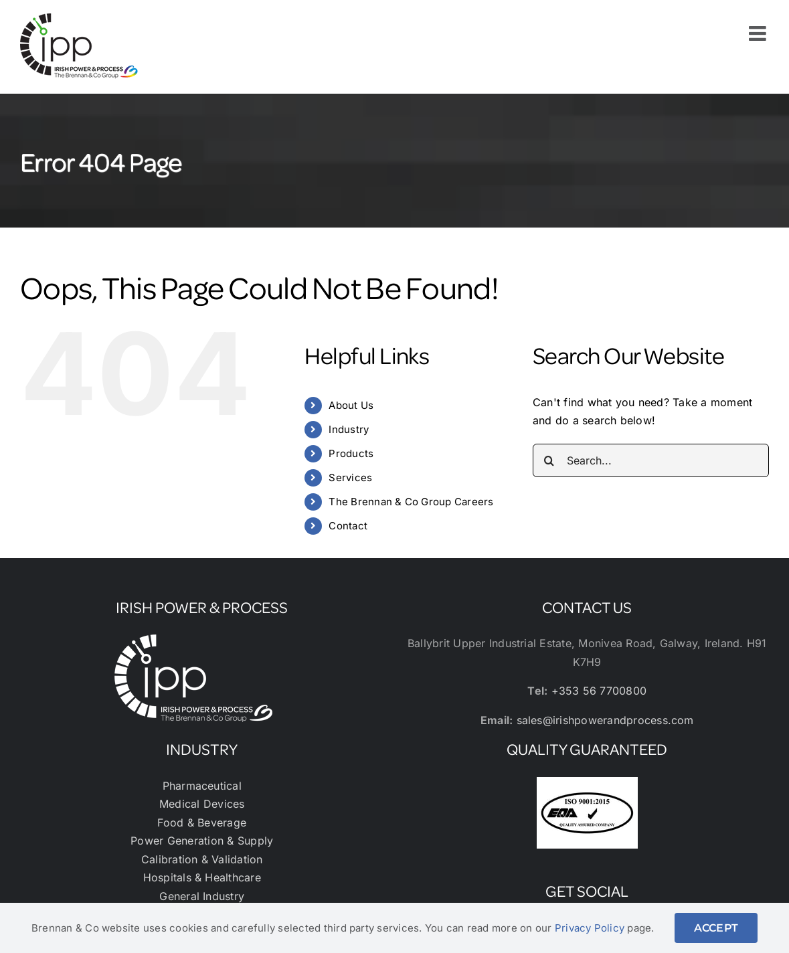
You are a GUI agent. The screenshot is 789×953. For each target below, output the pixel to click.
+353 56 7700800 (599, 690)
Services (350, 477)
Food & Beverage (201, 822)
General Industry (201, 896)
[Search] (549, 460)
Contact (348, 525)
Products (351, 453)
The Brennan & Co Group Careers (411, 501)
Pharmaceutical (202, 785)
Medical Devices (202, 803)
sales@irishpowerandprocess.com (605, 720)
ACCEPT (716, 928)
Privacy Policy (589, 928)
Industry (349, 429)
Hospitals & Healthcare (202, 877)
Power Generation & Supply (201, 840)
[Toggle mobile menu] (759, 33)
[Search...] (651, 460)
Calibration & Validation (202, 859)
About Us (351, 405)
